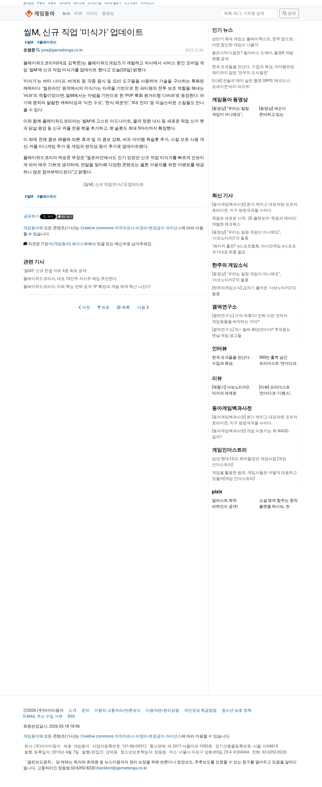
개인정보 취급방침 (200, 710)
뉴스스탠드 (131, 3)
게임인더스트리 (229, 450)
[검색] (249, 13)
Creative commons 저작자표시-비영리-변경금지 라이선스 (130, 228)
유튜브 (52, 3)
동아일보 (28, 3)
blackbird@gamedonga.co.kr (121, 768)
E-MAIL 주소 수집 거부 (43, 716)
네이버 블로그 (112, 3)
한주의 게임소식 (230, 265)
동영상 (108, 13)
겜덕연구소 (224, 307)
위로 (103, 307)
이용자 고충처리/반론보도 (117, 710)
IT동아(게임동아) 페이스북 (64, 243)
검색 (289, 13)
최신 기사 (222, 195)
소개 (72, 710)
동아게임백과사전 (232, 408)
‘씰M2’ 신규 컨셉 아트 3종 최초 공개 (54, 270)
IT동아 (41, 3)
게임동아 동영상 (230, 100)
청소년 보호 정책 (236, 710)
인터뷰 (219, 349)
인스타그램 (94, 3)
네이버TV (65, 3)
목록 (123, 307)
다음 (143, 307)
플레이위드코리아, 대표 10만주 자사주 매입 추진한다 (70, 278)
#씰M (29, 42)
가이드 (92, 13)
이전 (84, 307)
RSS (71, 716)
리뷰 (78, 13)
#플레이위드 (47, 42)
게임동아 (31, 228)
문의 (85, 710)
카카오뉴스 (147, 3)
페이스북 (79, 3)
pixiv (217, 492)
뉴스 (66, 13)
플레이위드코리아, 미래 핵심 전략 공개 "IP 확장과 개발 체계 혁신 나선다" (87, 286)
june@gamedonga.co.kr (62, 50)
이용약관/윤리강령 (162, 710)
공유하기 (31, 216)
